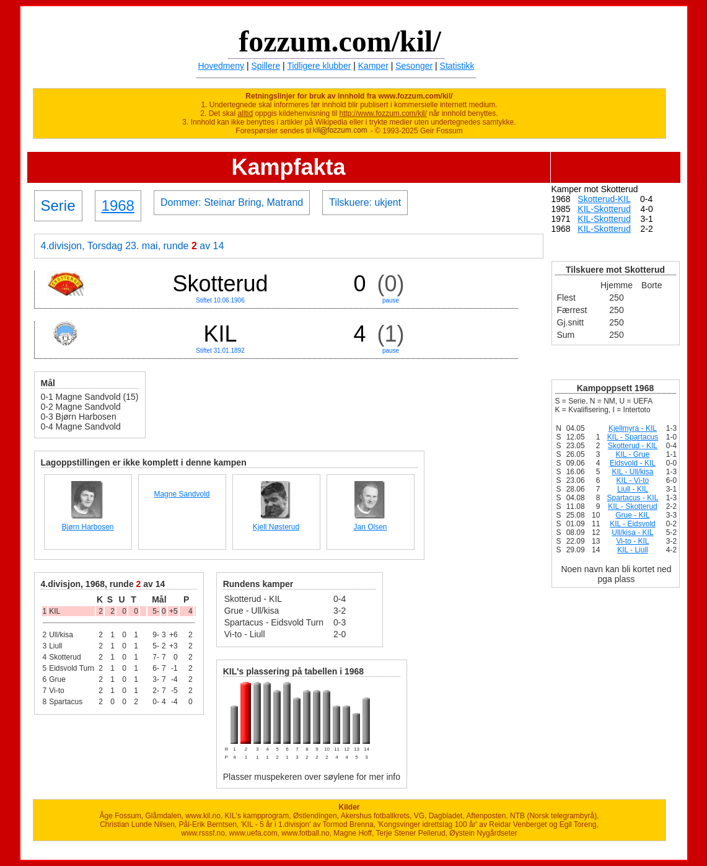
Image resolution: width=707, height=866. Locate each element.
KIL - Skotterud (632, 506)
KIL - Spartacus (632, 437)
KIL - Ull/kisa (633, 471)
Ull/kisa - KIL (632, 532)
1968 (118, 205)
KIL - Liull (632, 550)
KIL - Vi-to (633, 480)
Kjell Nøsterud (276, 527)
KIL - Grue (632, 454)
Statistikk (457, 66)
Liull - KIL (632, 489)
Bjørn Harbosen (87, 527)
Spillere (266, 66)
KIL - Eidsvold (633, 523)
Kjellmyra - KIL (632, 428)
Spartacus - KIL (633, 497)
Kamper (373, 66)
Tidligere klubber (319, 66)
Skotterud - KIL (632, 445)
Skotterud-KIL (603, 199)
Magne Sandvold (181, 494)
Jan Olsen (370, 527)
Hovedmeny (221, 66)
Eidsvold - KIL (633, 463)
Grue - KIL (632, 515)
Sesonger (414, 66)
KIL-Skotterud (604, 209)
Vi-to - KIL (632, 541)
